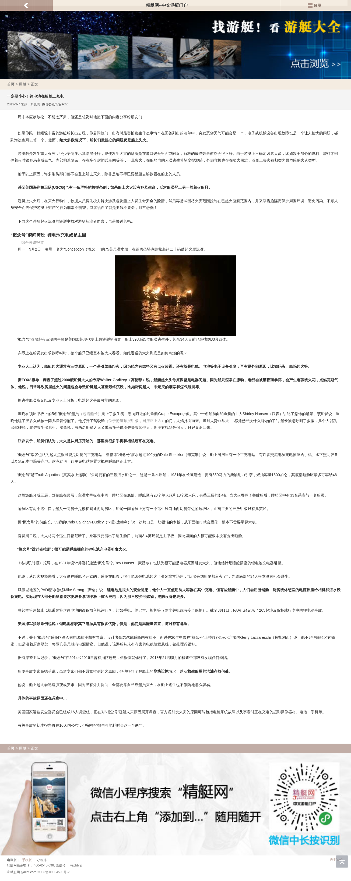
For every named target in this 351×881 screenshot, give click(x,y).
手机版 (27, 860)
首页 (11, 84)
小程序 (42, 860)
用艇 (22, 84)
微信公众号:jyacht (55, 104)
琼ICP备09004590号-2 (53, 872)
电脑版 (12, 860)
